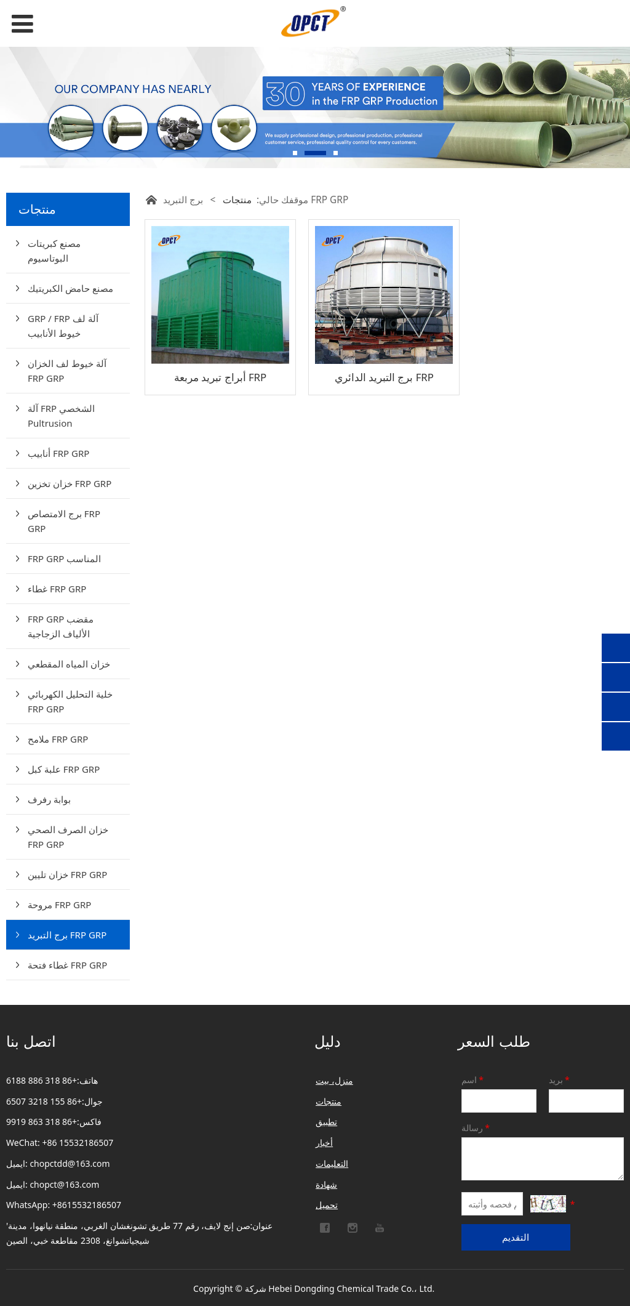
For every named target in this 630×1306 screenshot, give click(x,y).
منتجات (237, 199)
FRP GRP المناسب (64, 558)
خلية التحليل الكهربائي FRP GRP (70, 701)
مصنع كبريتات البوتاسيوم (54, 250)
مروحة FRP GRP (59, 904)
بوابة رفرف (49, 799)
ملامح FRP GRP (58, 739)
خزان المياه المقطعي (69, 664)
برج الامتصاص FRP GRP (64, 520)
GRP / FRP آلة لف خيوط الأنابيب (63, 325)
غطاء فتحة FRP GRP (67, 965)
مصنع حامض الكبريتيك (70, 288)
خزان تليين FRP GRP (67, 874)
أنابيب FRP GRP (58, 453)
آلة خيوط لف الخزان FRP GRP (67, 370)
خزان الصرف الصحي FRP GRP (68, 836)
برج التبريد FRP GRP (67, 935)
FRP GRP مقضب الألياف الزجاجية (61, 626)
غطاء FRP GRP (57, 588)
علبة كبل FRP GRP (64, 769)
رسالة (476, 1128)
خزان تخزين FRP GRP (69, 483)
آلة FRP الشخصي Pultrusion (61, 415)
